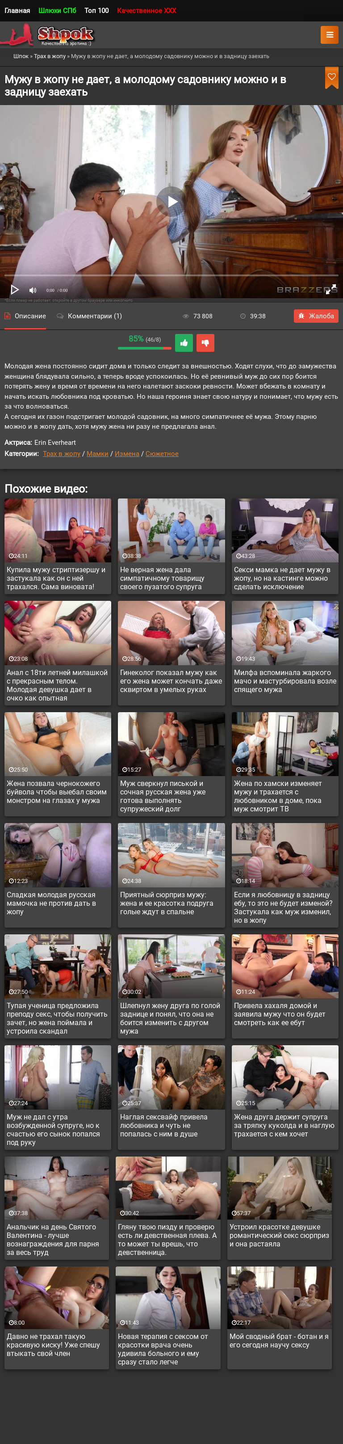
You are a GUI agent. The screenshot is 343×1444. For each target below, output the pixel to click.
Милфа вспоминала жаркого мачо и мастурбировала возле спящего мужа (285, 681)
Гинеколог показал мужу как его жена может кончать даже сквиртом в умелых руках (171, 681)
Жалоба (316, 316)
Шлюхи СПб (57, 11)
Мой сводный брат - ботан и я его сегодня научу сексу (279, 1340)
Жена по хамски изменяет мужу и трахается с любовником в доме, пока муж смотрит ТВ (278, 796)
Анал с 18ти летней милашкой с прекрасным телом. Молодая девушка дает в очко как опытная (57, 685)
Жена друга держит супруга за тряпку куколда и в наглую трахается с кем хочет (284, 1125)
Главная (17, 11)
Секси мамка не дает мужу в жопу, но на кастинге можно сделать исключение (282, 578)
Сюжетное (162, 454)
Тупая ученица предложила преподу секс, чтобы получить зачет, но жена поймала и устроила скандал (57, 1018)
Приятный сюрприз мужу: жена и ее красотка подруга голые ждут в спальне (166, 903)
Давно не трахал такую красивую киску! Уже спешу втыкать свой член (53, 1345)
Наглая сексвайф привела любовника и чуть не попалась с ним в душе (164, 1125)
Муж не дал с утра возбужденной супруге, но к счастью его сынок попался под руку (53, 1130)
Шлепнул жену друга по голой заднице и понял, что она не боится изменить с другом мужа (170, 1018)
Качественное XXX (146, 11)
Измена (127, 454)
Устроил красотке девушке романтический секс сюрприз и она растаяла (279, 1235)
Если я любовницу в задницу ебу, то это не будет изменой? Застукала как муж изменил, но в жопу (283, 908)
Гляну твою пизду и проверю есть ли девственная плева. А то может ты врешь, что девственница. (167, 1240)
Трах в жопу (61, 454)
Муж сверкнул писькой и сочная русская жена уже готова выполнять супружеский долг (162, 796)
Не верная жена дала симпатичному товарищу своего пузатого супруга (162, 578)
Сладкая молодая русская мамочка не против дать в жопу (51, 903)
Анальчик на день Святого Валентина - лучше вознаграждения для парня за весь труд (53, 1240)
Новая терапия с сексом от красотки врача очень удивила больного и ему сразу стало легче (163, 1349)
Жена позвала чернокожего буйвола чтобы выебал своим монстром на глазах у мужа (57, 792)
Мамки (98, 454)
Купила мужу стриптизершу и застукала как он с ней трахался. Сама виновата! (56, 578)
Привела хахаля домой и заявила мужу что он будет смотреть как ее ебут (280, 1014)
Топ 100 (96, 11)
